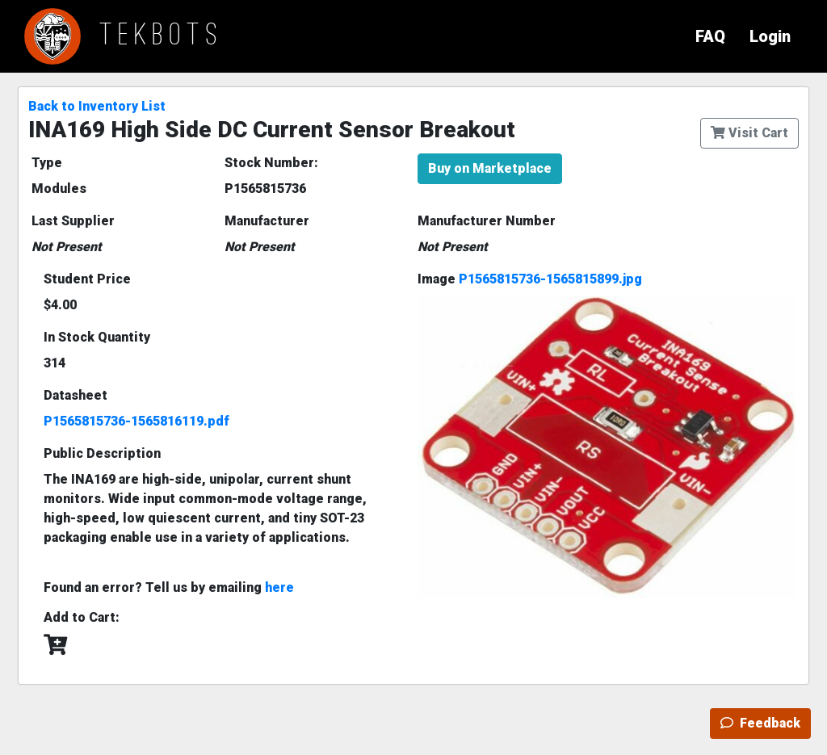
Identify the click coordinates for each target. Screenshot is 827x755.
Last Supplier (73, 221)
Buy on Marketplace (490, 168)
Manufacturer (267, 221)
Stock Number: (271, 162)
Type (46, 162)
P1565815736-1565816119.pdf (136, 421)
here (279, 587)
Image (530, 279)
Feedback (760, 723)
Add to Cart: (82, 617)
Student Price (87, 279)
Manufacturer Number (487, 221)
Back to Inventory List (97, 106)
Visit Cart (749, 133)
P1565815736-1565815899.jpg (550, 279)
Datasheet (75, 395)
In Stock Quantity (97, 337)
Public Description (102, 453)
